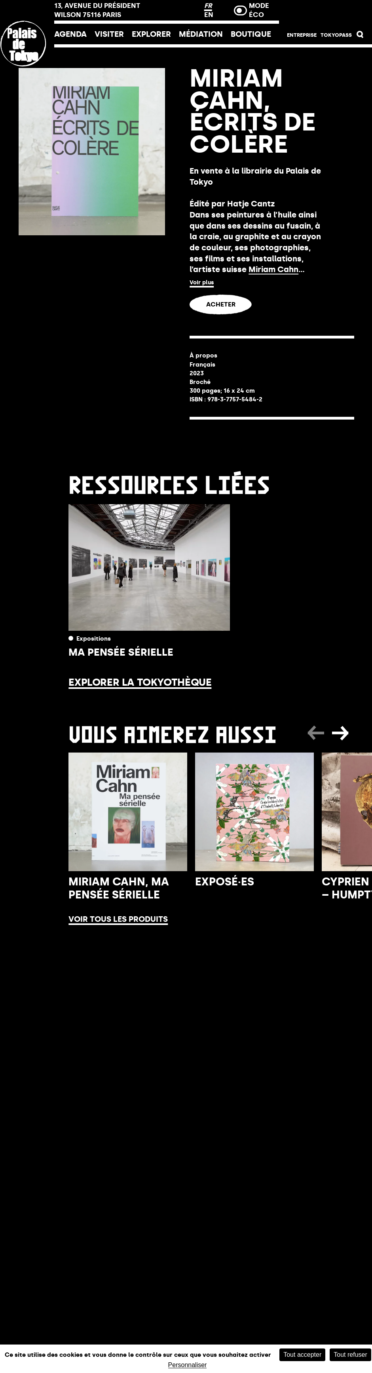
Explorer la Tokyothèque (139, 682)
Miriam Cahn (273, 269)
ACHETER (220, 304)
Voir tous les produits (118, 919)
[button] (360, 36)
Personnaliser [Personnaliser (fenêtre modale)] (187, 1365)
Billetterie (325, 12)
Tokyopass (336, 35)
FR (208, 5)
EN (208, 15)
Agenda (70, 34)
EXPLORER (151, 34)
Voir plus (202, 282)
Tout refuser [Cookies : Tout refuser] (350, 1354)
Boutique (251, 34)
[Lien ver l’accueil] (27, 96)
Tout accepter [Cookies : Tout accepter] (302, 1354)
